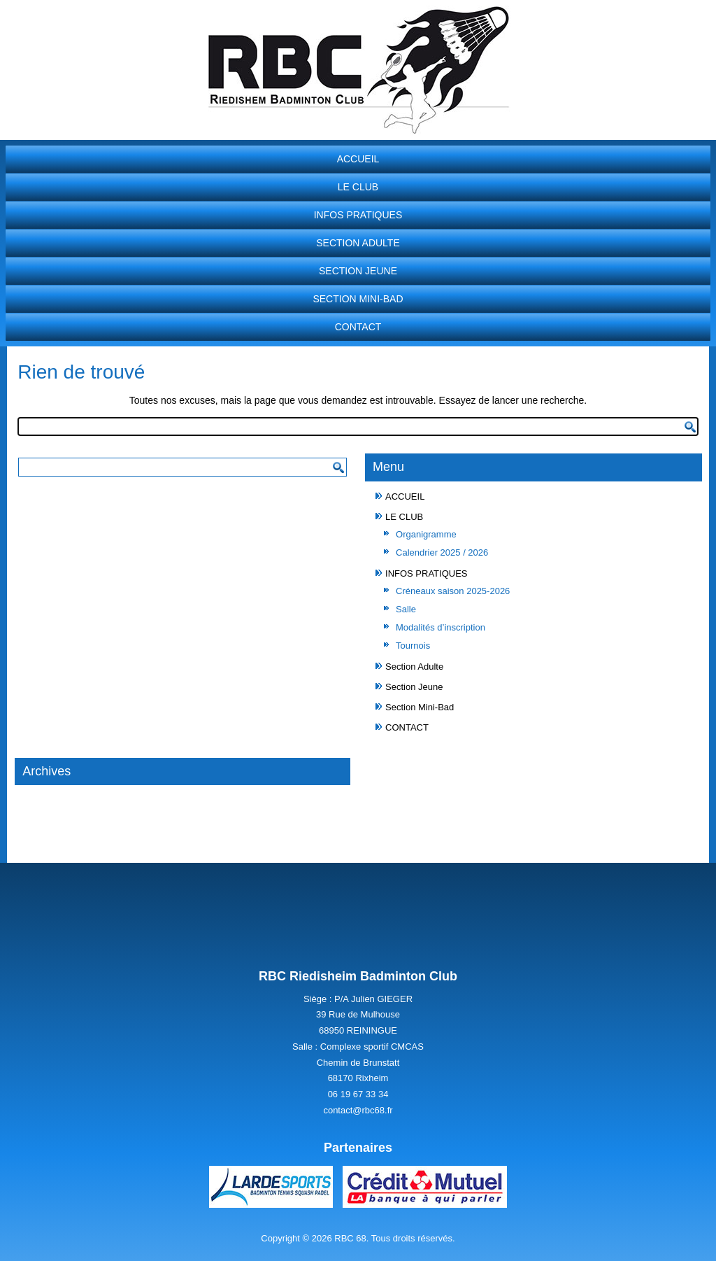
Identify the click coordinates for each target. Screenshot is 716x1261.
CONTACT (358, 326)
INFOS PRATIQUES (358, 214)
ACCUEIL (358, 158)
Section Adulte (358, 242)
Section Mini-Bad (358, 298)
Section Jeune (358, 270)
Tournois (413, 645)
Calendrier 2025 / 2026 (442, 552)
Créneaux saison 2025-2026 (453, 591)
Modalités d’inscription (440, 627)
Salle (406, 609)
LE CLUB (358, 186)
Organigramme (426, 534)
